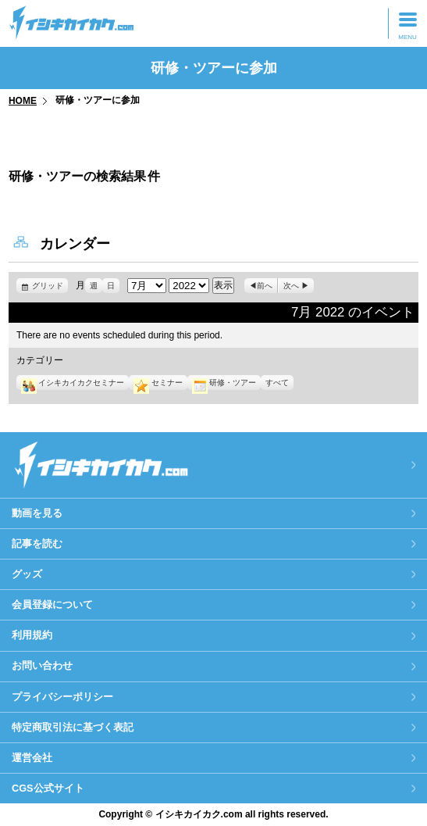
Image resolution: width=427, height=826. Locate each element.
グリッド (50, 285)
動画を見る (37, 513)
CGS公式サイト (48, 788)
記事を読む (37, 543)
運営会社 (32, 757)
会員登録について (52, 604)
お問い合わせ (42, 665)
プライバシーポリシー (62, 697)
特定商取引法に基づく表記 (72, 727)
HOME (23, 100)
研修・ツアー (224, 382)
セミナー (157, 382)
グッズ (27, 574)
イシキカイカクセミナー (72, 382)
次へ (291, 285)
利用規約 (32, 635)
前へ (264, 285)
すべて (277, 382)
